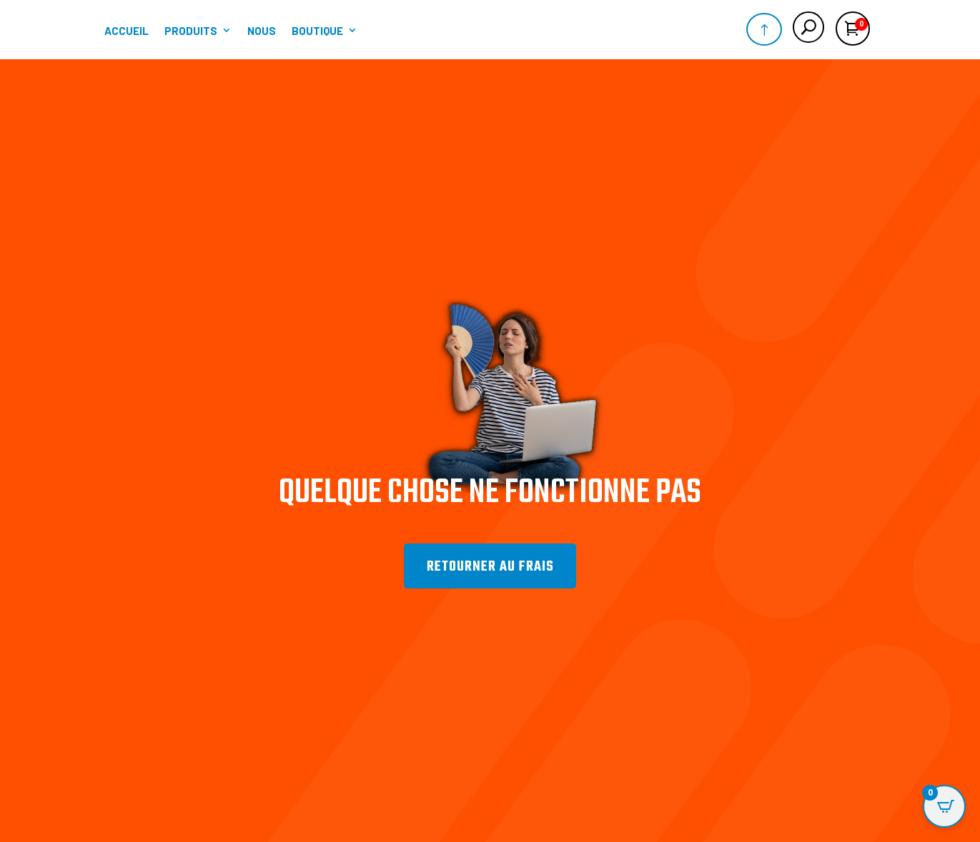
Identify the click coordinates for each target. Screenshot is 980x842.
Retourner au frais (490, 582)
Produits (190, 30)
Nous (261, 30)
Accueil (126, 30)
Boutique (317, 30)
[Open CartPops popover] (944, 806)
